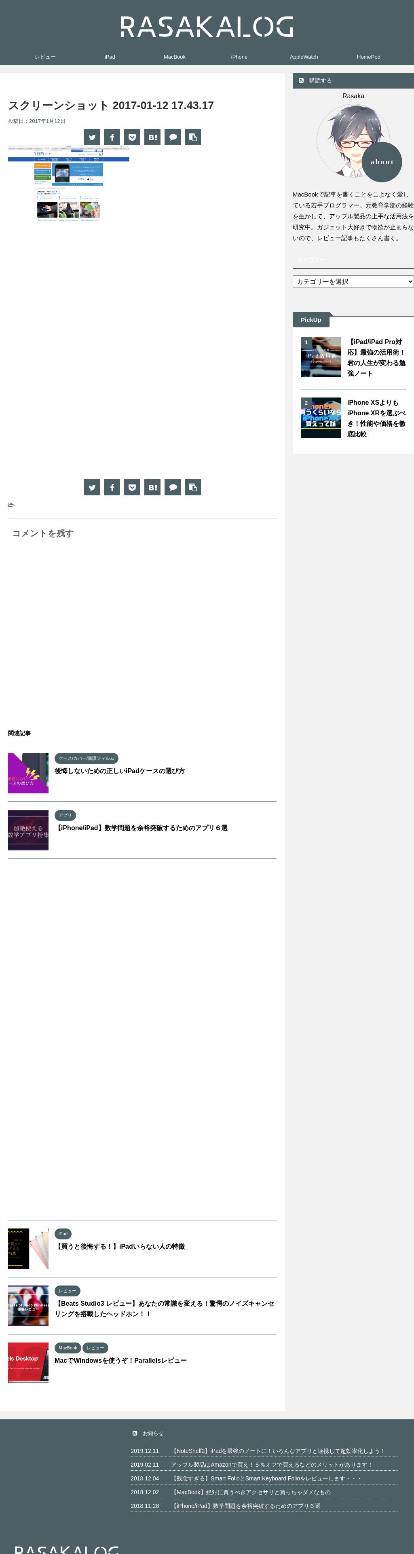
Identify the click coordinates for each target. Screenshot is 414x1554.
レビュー (45, 57)
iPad (110, 57)
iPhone (239, 57)
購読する (315, 80)
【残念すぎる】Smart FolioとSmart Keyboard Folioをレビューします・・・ (266, 1478)
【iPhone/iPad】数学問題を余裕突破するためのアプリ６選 (141, 828)
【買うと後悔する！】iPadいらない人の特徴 (120, 1246)
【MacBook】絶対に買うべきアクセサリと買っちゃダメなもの (250, 1492)
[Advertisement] (76, 294)
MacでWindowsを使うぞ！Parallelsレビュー (121, 1360)
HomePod (368, 57)
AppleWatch (304, 57)
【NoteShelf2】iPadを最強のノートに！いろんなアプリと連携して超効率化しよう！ (278, 1451)
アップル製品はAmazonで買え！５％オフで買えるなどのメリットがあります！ (272, 1464)
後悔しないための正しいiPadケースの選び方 (120, 770)
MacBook (175, 57)
